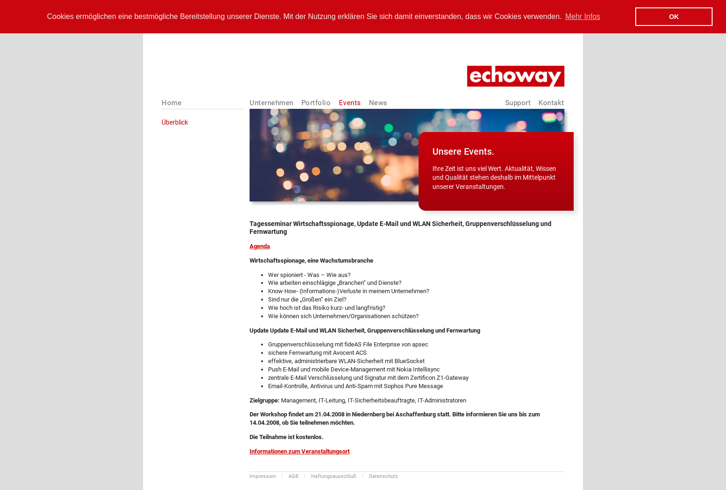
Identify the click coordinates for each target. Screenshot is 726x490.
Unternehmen (272, 102)
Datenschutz (383, 476)
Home (172, 102)
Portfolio (316, 102)
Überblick (175, 122)
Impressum (263, 476)
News (378, 102)
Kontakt (551, 102)
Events (350, 102)
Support (518, 102)
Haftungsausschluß (334, 476)
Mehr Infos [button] (583, 16)
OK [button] (674, 16)
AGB (293, 476)
